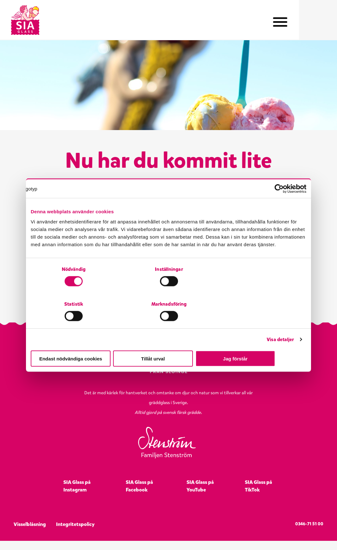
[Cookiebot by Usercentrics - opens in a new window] (278, 206)
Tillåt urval (169, 341)
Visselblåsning (30, 533)
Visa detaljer (280, 322)
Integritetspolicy (75, 533)
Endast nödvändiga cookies (75, 341)
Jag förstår (261, 341)
